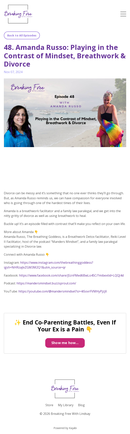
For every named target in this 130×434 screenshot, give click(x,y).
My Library (65, 405)
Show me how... (65, 342)
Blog (81, 405)
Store (49, 405)
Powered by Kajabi (65, 428)
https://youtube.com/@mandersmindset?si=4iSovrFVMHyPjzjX (62, 291)
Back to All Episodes (21, 35)
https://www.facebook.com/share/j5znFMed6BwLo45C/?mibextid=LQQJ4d (71, 275)
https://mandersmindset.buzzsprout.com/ (46, 283)
